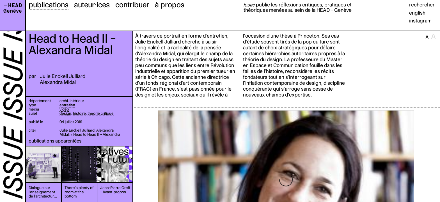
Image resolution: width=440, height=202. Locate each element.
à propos (169, 4)
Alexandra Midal (58, 82)
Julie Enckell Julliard (62, 76)
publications (48, 4)
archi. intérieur (71, 100)
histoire (79, 113)
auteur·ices (92, 4)
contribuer (132, 4)
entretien (67, 105)
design (65, 113)
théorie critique (101, 113)
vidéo (64, 109)
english (417, 13)
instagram (420, 21)
